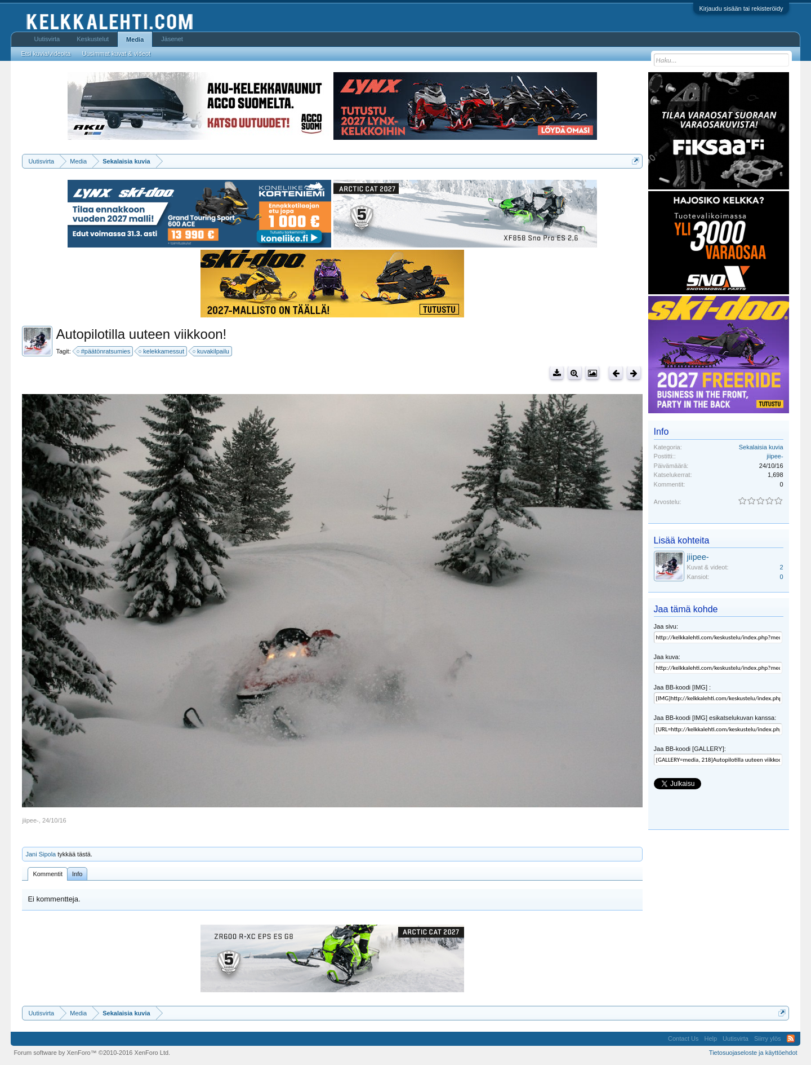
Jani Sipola (40, 854)
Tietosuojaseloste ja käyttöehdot (753, 1052)
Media (135, 39)
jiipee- (30, 820)
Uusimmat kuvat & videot (116, 53)
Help (710, 1038)
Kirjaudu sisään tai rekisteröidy (741, 8)
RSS (791, 1038)
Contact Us (683, 1038)
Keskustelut (93, 39)
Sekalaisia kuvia (761, 447)
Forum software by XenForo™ (92, 1052)
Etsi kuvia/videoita (45, 53)
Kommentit (48, 873)
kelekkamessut (162, 351)
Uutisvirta (47, 39)
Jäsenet (172, 39)
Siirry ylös (767, 1038)
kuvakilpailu (211, 351)
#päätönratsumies (104, 351)
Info (77, 873)
